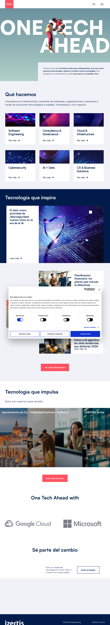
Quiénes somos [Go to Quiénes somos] (98, 622)
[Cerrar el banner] (99, 289)
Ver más (12, 140)
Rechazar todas (25, 334)
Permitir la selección (55, 334)
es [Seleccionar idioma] (94, 4)
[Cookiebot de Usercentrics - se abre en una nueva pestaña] (86, 289)
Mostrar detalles (90, 327)
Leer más (16, 258)
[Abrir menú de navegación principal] (102, 4)
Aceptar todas (85, 334)
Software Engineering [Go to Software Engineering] (72, 622)
